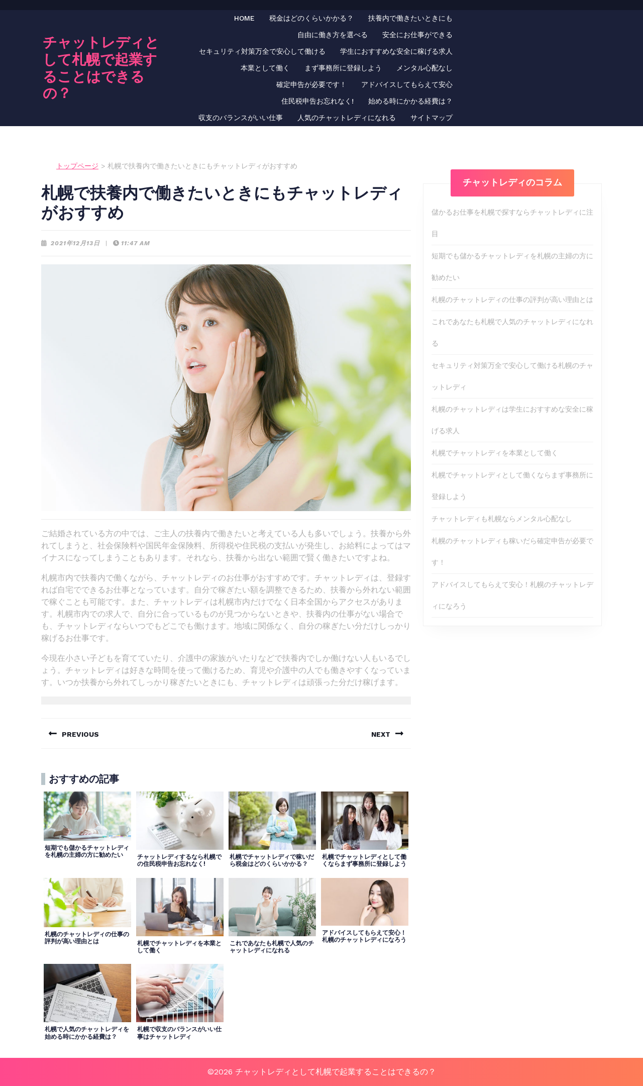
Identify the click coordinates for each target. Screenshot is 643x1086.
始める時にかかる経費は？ (410, 101)
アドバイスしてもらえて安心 (407, 84)
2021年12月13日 (75, 243)
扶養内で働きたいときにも (410, 18)
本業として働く (265, 68)
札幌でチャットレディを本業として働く (495, 453)
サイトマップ (431, 118)
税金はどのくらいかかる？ (311, 18)
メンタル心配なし (424, 68)
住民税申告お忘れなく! (317, 101)
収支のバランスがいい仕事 (240, 118)
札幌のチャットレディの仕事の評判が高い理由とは (512, 299)
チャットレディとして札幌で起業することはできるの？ (101, 68)
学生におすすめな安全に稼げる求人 (396, 51)
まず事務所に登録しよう (343, 68)
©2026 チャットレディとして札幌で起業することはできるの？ (321, 1071)
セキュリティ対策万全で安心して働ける (262, 51)
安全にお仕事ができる (417, 35)
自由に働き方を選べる (332, 35)
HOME (244, 18)
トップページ (77, 166)
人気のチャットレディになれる (346, 118)
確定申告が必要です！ (311, 84)
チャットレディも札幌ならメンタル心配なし (502, 519)
